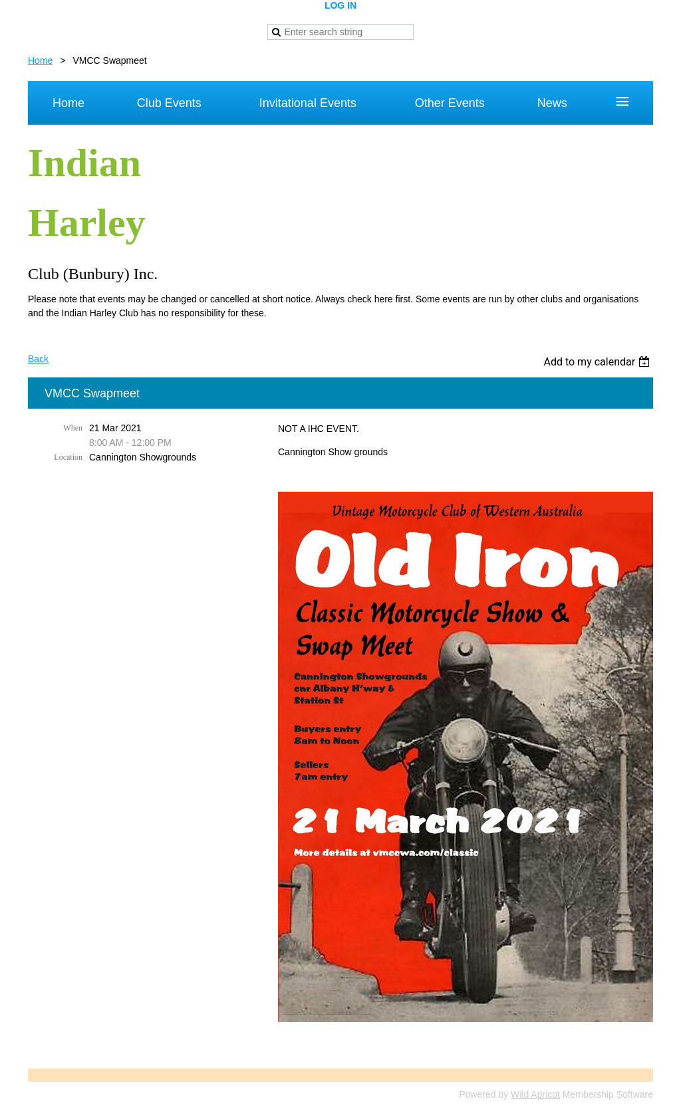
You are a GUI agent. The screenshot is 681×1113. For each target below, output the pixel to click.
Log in (340, 5)
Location (68, 457)
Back (38, 359)
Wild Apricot (535, 1094)
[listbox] (598, 362)
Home (40, 60)
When (72, 428)
